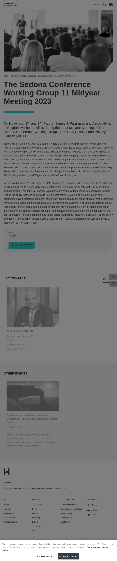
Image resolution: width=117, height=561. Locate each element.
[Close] (112, 546)
